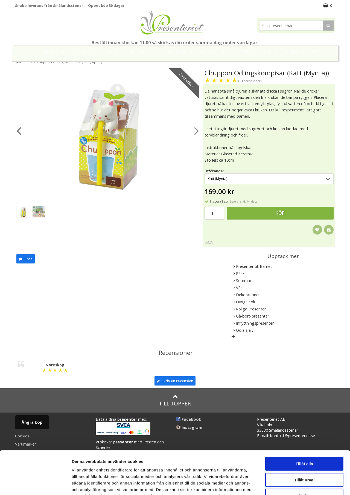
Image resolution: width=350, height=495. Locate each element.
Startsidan (23, 61)
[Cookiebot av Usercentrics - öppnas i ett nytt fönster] (35, 484)
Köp (280, 213)
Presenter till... (179, 51)
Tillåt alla (304, 423)
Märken (296, 51)
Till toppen (175, 400)
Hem (208, 51)
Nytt (32, 51)
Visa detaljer (297, 484)
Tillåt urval (304, 439)
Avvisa (304, 455)
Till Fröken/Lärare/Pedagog (73, 51)
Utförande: (214, 170)
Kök (229, 51)
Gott (272, 51)
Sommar (114, 51)
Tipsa (26, 258)
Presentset (144, 51)
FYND (316, 51)
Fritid (250, 51)
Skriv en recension (175, 380)
